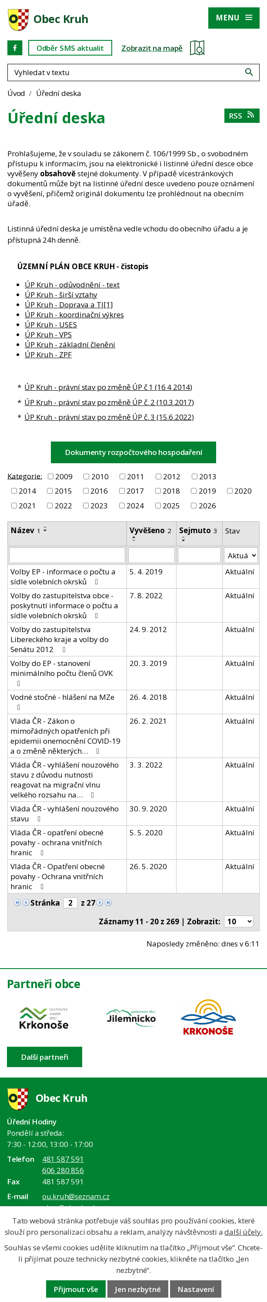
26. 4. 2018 (148, 697)
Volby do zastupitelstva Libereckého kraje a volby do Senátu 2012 (59, 639)
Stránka (45, 903)
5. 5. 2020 (146, 832)
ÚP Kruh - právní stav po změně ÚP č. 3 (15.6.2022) (109, 417)
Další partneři (44, 1057)
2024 (135, 506)
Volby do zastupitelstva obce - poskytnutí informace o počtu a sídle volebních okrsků (64, 605)
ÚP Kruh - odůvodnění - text (72, 285)
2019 (207, 491)
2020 (243, 491)
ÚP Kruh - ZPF (48, 354)
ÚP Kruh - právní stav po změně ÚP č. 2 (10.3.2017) (109, 402)
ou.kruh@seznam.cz (76, 1196)
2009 (64, 476)
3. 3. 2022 (146, 765)
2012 (171, 476)
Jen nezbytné (138, 1289)
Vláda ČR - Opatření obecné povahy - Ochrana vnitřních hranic (57, 876)
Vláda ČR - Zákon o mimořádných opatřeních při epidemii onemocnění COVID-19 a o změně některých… (65, 736)
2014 (27, 491)
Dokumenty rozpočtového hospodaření (133, 452)
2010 (100, 476)
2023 (99, 506)
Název (25, 530)
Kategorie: (24, 476)
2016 (99, 491)
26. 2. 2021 (148, 721)
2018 (171, 491)
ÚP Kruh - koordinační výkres (74, 315)
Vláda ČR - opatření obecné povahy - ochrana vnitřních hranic (56, 842)
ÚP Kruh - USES (51, 325)
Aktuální (239, 572)
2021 (27, 506)
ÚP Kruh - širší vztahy (61, 295)
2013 (208, 476)
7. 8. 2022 (146, 595)
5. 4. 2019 (146, 572)
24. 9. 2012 (148, 629)
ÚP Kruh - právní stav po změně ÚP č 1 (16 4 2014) (108, 387)
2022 (63, 506)
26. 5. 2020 (148, 866)
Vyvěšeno (150, 530)
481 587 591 (63, 1159)
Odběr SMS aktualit (70, 48)
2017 (135, 491)
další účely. (243, 1232)
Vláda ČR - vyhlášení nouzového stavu (64, 814)
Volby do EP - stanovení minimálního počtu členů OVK (61, 672)
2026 (207, 506)
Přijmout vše (75, 1289)
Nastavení (195, 1289)
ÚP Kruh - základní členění (70, 344)
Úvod (16, 93)
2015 (63, 491)
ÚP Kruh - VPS (48, 335)
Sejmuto (198, 530)
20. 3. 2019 (148, 663)
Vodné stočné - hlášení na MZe (62, 701)
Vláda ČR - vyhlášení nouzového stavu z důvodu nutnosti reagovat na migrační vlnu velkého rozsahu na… (64, 780)
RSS (242, 116)
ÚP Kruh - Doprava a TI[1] (69, 305)
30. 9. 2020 (148, 809)
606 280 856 (63, 1170)
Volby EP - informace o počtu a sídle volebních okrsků (63, 577)
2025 (171, 506)
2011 (135, 476)
